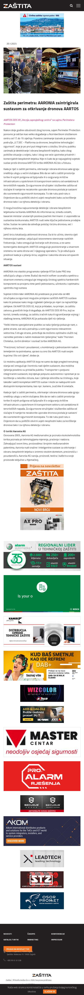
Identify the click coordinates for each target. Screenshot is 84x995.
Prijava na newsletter (17, 949)
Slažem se (49, 991)
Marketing (32, 939)
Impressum (56, 939)
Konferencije (58, 933)
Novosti (8, 933)
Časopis (31, 933)
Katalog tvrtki (11, 939)
